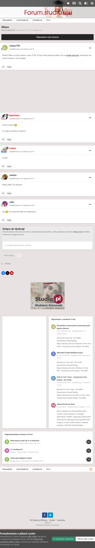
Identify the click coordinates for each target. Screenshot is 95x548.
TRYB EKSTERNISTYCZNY (21, 458)
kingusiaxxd (15, 461)
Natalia (13, 452)
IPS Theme (34, 520)
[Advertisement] (33, 92)
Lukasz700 (10, 30)
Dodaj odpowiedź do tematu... (19, 245)
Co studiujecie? (16, 449)
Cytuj (9, 67)
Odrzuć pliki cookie (85, 539)
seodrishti (65, 355)
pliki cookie (32, 537)
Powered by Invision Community (47, 525)
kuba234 (13, 443)
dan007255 (66, 382)
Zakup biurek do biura (66, 404)
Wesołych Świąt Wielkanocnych (70, 353)
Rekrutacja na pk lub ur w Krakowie (24, 440)
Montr (64, 407)
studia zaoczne (72, 55)
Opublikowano (21, 49)
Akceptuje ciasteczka (63, 539)
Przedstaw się (36, 30)
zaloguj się (77, 232)
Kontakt (52, 520)
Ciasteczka (61, 520)
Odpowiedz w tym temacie (47, 37)
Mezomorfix (66, 331)
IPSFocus (43, 520)
